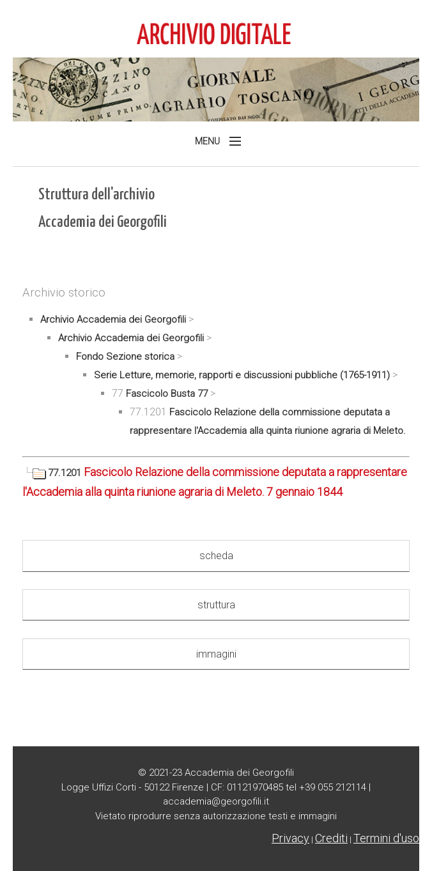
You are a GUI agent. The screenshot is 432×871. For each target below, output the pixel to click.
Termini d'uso (386, 838)
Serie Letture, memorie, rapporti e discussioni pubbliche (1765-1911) (242, 375)
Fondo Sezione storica (125, 356)
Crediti (331, 838)
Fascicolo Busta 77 (167, 393)
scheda (216, 556)
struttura (216, 605)
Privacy (290, 838)
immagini (216, 654)
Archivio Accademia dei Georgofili (113, 319)
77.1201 (53, 473)
